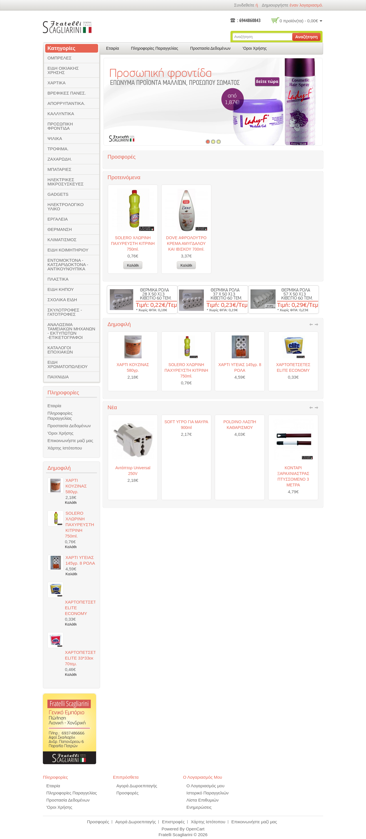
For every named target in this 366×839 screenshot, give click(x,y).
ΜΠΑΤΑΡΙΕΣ (59, 169)
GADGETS (57, 194)
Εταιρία (112, 48)
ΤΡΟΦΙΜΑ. (58, 148)
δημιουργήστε (275, 5)
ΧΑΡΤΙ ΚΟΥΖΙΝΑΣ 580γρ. (133, 402)
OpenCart (195, 828)
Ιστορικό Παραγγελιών (207, 792)
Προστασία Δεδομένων (210, 48)
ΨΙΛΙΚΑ (54, 138)
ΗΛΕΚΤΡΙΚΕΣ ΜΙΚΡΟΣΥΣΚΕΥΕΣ (65, 181)
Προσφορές (127, 792)
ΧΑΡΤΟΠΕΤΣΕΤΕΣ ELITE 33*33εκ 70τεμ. (80, 658)
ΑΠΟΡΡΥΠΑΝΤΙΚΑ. (66, 103)
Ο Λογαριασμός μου (205, 785)
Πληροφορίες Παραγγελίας (154, 48)
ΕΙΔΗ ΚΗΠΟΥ (60, 289)
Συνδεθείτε (244, 5)
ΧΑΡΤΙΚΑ (56, 82)
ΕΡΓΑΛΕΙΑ (57, 219)
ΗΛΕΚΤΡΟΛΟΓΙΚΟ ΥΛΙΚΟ (65, 206)
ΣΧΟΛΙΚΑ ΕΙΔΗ (62, 299)
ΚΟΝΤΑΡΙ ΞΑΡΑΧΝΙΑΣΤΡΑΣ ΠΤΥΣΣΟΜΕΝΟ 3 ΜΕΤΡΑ (293, 511)
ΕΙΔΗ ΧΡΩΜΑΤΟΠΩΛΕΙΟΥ (67, 364)
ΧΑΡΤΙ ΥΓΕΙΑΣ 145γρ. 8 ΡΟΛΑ (239, 402)
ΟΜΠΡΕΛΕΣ (59, 57)
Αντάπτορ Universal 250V (132, 505)
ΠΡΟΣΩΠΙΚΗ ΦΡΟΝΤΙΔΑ (60, 126)
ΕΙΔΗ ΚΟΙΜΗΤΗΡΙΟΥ (67, 249)
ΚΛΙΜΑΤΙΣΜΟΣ (62, 239)
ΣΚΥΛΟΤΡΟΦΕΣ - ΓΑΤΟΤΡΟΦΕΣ (64, 312)
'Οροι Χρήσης (254, 48)
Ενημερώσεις (199, 807)
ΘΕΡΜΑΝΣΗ (59, 229)
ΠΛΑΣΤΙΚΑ (57, 279)
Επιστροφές (173, 821)
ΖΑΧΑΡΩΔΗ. (59, 159)
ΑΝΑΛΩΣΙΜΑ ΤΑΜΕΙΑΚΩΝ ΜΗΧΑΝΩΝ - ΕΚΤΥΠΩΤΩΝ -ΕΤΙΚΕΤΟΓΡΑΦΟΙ (71, 331)
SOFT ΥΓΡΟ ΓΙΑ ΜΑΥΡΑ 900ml (186, 459)
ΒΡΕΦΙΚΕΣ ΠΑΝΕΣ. (66, 93)
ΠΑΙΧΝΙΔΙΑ (58, 376)
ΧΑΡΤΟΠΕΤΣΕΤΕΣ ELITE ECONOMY (293, 402)
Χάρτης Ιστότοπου (64, 448)
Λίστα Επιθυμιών (202, 800)
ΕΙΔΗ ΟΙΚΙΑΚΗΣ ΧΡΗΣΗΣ (63, 70)
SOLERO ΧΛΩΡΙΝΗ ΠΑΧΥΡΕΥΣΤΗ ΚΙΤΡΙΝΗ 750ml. (133, 243)
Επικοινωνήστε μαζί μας (70, 440)
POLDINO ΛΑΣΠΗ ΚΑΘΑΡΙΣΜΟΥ (239, 459)
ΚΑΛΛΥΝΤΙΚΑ (60, 113)
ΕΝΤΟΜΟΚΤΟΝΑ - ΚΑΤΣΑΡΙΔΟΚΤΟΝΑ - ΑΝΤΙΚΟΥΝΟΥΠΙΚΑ (67, 264)
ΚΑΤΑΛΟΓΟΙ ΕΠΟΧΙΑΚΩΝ (60, 349)
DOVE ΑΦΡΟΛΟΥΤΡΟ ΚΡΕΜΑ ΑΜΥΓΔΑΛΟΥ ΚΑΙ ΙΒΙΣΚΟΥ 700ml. (186, 243)
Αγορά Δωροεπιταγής (136, 785)
